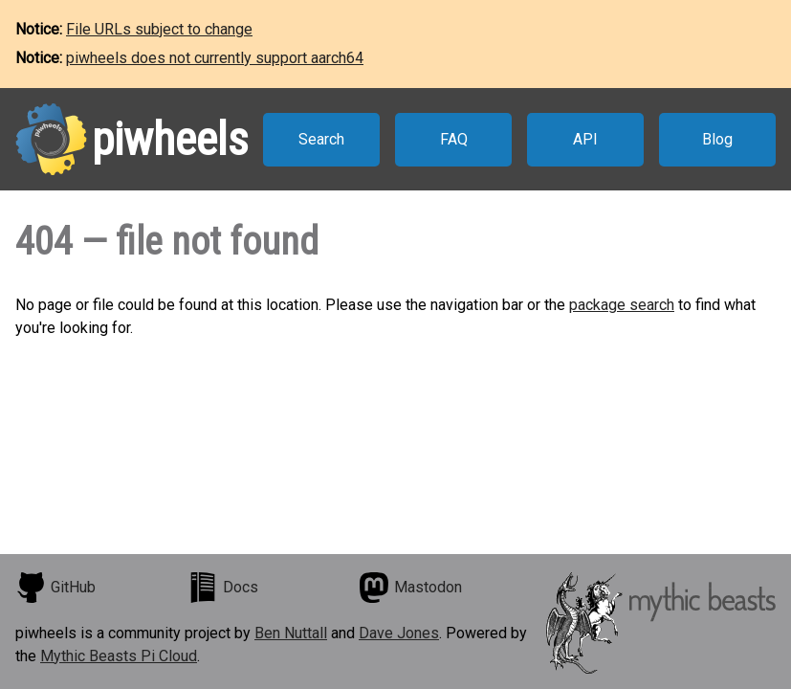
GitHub (55, 587)
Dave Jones (399, 633)
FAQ (454, 139)
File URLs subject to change (159, 29)
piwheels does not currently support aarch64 (214, 58)
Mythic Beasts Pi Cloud (118, 656)
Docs (222, 587)
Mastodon (410, 587)
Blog (717, 139)
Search (321, 139)
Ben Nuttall (290, 633)
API (585, 139)
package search (621, 305)
